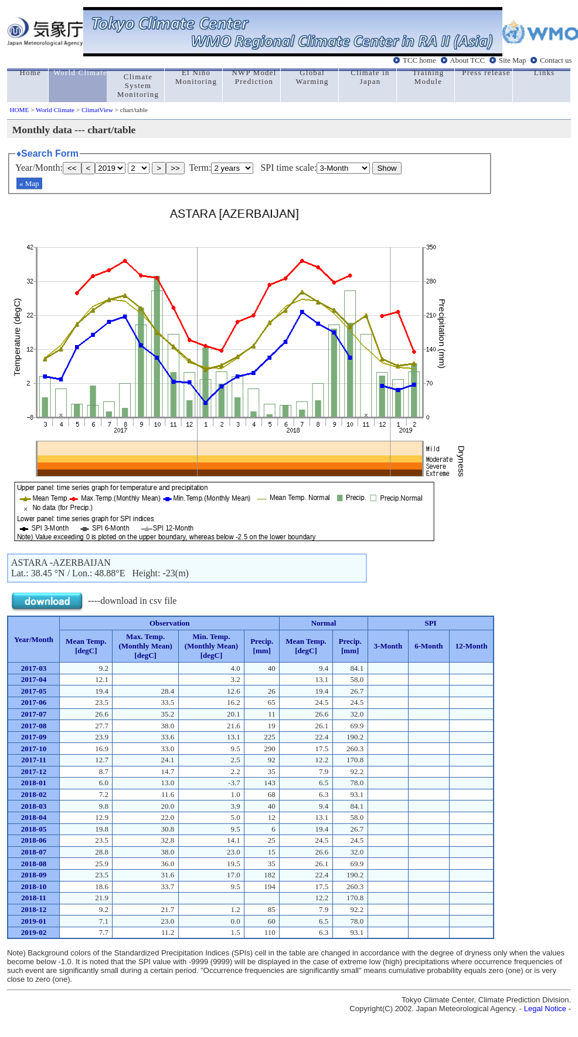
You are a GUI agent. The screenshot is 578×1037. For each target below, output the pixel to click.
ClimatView (97, 109)
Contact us (556, 60)
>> (175, 168)
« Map (29, 183)
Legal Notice (545, 1008)
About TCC (467, 60)
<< (72, 168)
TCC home (419, 60)
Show (386, 168)
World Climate (55, 109)
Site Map (512, 60)
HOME (19, 109)
